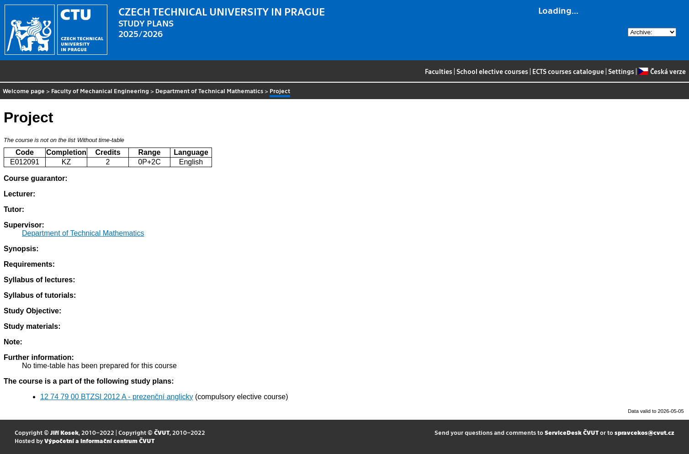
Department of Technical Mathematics (209, 90)
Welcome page (24, 90)
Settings (621, 71)
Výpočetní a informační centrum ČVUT (99, 440)
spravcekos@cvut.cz (644, 432)
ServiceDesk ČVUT (572, 432)
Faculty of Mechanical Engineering (100, 90)
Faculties (438, 71)
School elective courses (492, 71)
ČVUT (162, 432)
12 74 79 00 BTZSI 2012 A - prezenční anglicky (116, 397)
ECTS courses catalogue (568, 71)
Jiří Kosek (64, 432)
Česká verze (661, 71)
